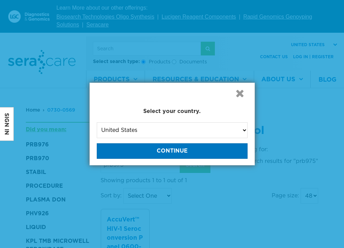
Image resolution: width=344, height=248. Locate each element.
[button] (240, 93)
